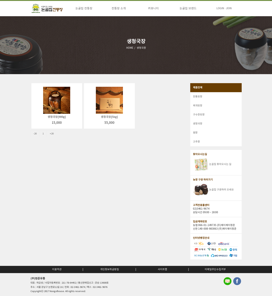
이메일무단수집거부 (215, 269)
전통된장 (197, 97)
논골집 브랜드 (188, 8)
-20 (35, 134)
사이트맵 (162, 269)
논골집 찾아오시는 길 (212, 164)
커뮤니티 (153, 8)
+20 (52, 134)
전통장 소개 (119, 8)
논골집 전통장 (83, 8)
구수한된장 (199, 115)
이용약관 (57, 269)
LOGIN (220, 8)
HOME (129, 48)
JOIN (229, 8)
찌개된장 (197, 106)
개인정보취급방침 (109, 269)
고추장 (196, 142)
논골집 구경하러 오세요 (213, 190)
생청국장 (141, 48)
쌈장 (195, 133)
